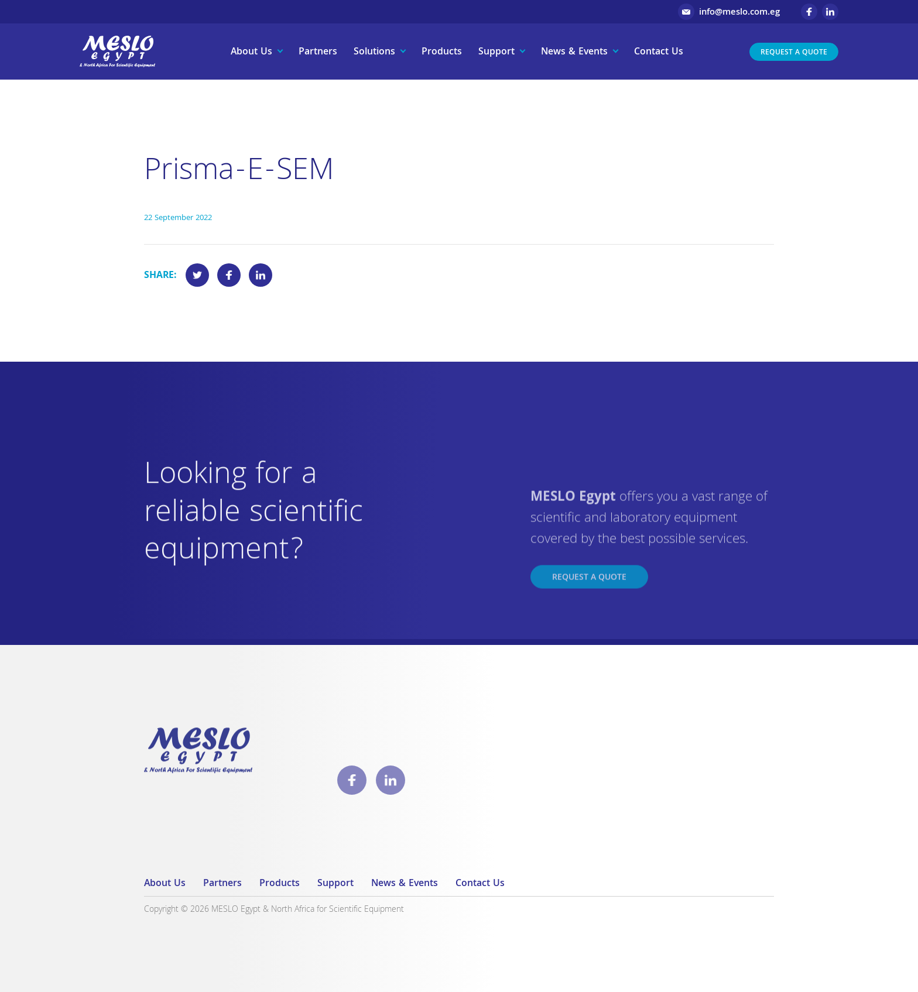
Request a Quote (794, 53)
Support (496, 52)
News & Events (574, 52)
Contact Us (658, 52)
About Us (251, 52)
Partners (318, 52)
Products (442, 52)
